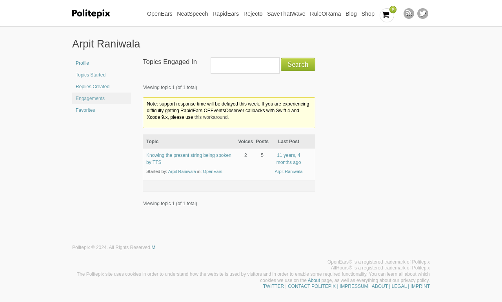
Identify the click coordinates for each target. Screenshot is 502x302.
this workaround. (212, 117)
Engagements (90, 98)
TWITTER (273, 286)
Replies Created (92, 86)
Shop (368, 14)
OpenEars (160, 14)
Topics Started (90, 75)
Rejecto (253, 14)
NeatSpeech (192, 14)
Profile (82, 63)
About (314, 280)
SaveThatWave (286, 14)
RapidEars (226, 14)
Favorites (85, 110)
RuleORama (325, 14)
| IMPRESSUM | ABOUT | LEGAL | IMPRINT (383, 286)
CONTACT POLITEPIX (312, 286)
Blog (351, 14)
